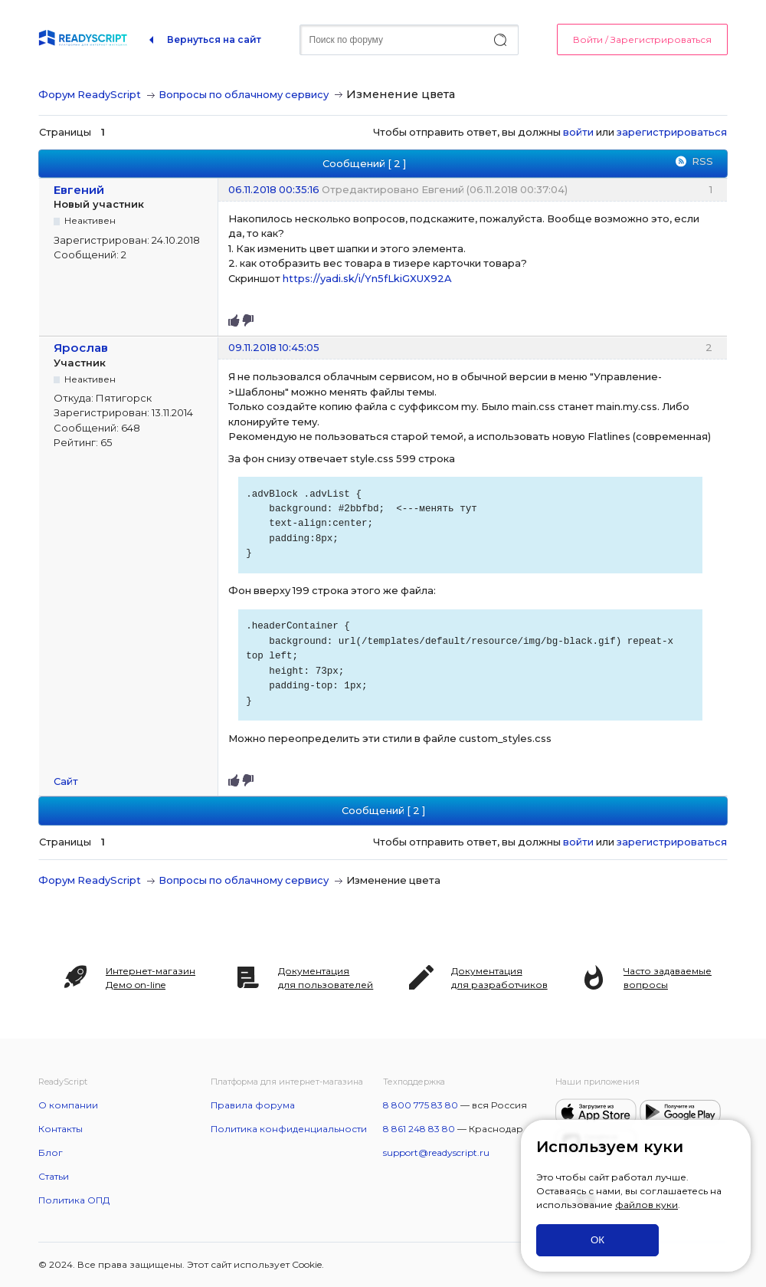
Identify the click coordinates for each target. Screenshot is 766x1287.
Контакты (60, 1128)
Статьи (53, 1176)
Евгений (79, 189)
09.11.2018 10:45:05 (273, 347)
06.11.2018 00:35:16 (273, 189)
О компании (68, 1105)
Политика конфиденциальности (289, 1128)
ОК (597, 1240)
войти (578, 132)
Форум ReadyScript (89, 94)
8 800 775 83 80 (420, 1105)
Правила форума (253, 1105)
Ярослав (81, 347)
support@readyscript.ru (436, 1152)
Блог (50, 1152)
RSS (702, 161)
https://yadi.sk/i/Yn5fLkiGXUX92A (367, 278)
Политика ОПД (74, 1200)
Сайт (66, 781)
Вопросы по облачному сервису (244, 94)
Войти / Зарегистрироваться (642, 39)
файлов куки (646, 1204)
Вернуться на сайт (214, 39)
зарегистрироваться (672, 132)
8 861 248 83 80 (419, 1128)
